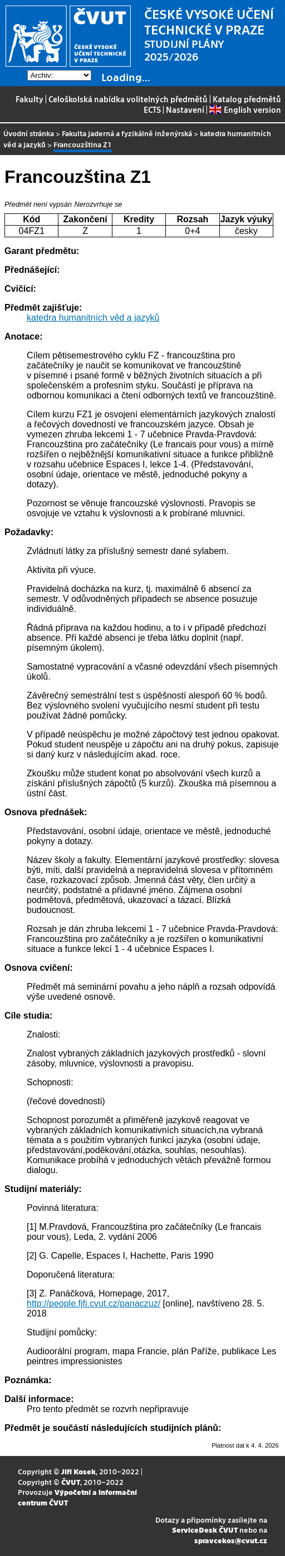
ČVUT (70, 1482)
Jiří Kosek (78, 1471)
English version (245, 109)
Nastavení (185, 109)
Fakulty (29, 99)
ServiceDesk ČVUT (205, 1529)
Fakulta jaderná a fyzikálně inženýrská (127, 133)
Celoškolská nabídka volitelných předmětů (128, 99)
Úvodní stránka (28, 133)
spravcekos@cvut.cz (230, 1540)
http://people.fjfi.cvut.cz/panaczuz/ (93, 1303)
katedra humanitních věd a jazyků (93, 317)
